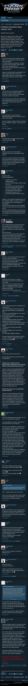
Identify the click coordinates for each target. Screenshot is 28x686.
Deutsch (2, 680)
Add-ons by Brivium (4, 684)
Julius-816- (7, 665)
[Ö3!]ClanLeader (10, 412)
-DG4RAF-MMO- (9, 619)
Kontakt (23, 680)
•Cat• (7, 53)
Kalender (9, 17)
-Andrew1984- (12, 665)
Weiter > (21, 50)
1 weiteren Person (20, 665)
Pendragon (4, 541)
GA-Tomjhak (9, 219)
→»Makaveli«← (12, 245)
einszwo (3, 81)
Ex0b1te (8, 460)
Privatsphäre (25, 682)
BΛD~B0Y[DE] (9, 110)
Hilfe (26, 680)
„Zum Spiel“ (8, 47)
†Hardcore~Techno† (19, 245)
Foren (3, 18)
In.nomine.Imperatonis (11, 86)
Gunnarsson (9, 581)
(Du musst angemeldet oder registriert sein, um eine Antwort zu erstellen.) (12, 672)
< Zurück (2, 50)
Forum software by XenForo (5, 683)
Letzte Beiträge (4, 20)
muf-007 (8, 522)
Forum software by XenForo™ (16, 683)
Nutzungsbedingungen (18, 682)
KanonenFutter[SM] (5, 245)
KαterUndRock (4, 128)
